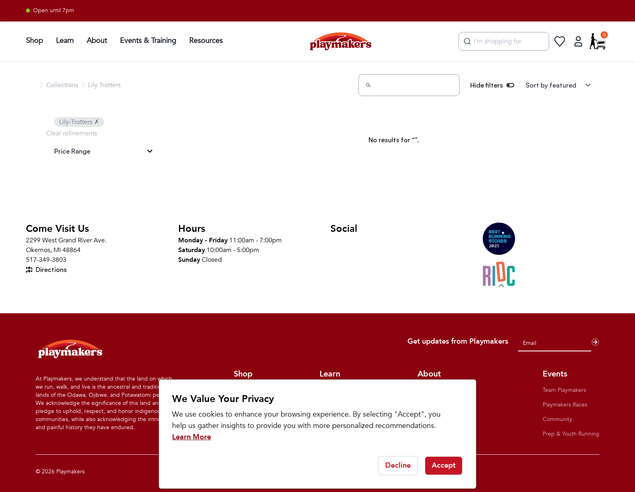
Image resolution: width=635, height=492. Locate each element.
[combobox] (503, 41)
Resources (206, 41)
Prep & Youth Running (571, 434)
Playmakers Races (565, 405)
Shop (34, 41)
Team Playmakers (564, 390)
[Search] (409, 85)
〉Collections (59, 85)
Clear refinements (71, 133)
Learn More (191, 437)
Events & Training (148, 41)
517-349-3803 (46, 259)
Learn (65, 41)
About (97, 41)
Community (557, 419)
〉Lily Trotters (101, 85)
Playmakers (70, 471)
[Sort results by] (558, 85)
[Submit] (466, 41)
